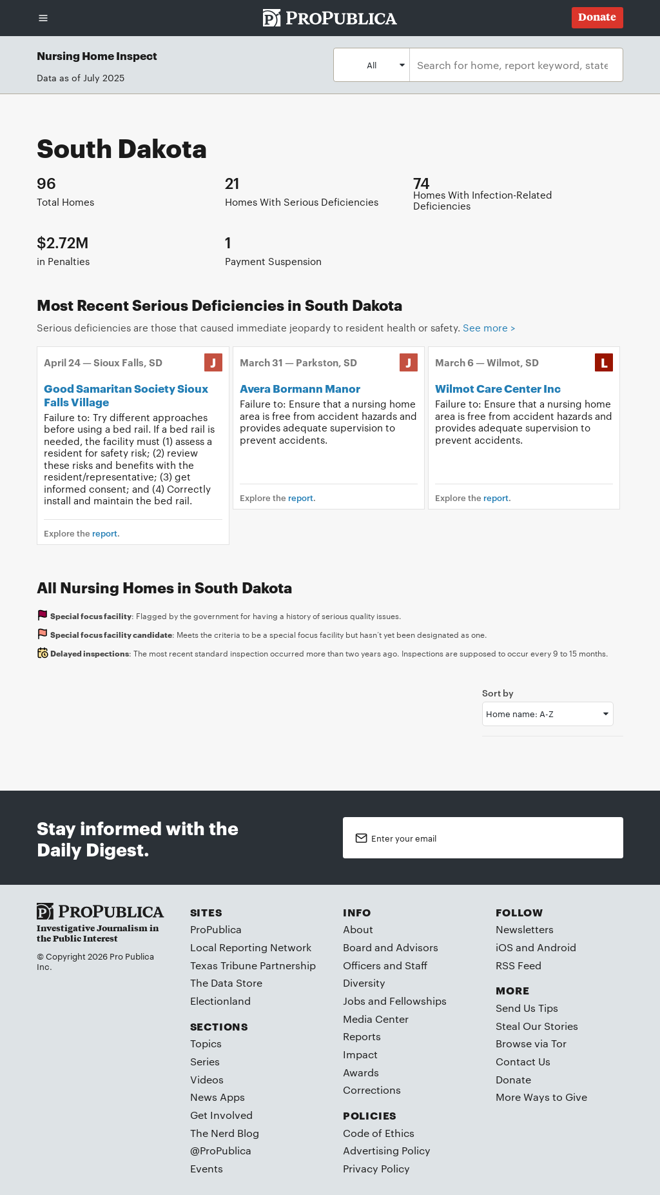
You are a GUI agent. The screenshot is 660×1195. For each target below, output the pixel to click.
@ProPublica (220, 1150)
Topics (206, 1043)
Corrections (372, 1089)
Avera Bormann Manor (300, 387)
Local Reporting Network (250, 947)
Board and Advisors (390, 947)
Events (206, 1168)
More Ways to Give (541, 1096)
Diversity (364, 982)
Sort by (498, 692)
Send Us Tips (527, 1007)
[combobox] (512, 65)
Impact (360, 1054)
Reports (362, 1036)
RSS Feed (518, 965)
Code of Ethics (378, 1133)
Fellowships (418, 1000)
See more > (489, 327)
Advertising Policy (387, 1150)
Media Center (376, 1018)
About (358, 929)
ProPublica (216, 929)
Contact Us (523, 1061)
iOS (504, 947)
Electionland (220, 1000)
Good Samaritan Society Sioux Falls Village (126, 394)
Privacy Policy (376, 1168)
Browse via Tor (531, 1043)
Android (556, 947)
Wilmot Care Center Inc (498, 387)
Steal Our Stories (537, 1025)
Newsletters (525, 929)
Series (205, 1061)
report (104, 532)
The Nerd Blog (224, 1133)
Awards (361, 1072)
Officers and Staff (385, 965)
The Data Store (226, 982)
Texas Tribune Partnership (253, 965)
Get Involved (221, 1114)
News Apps (217, 1096)
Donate (513, 1079)
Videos (207, 1079)
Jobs (354, 1000)
